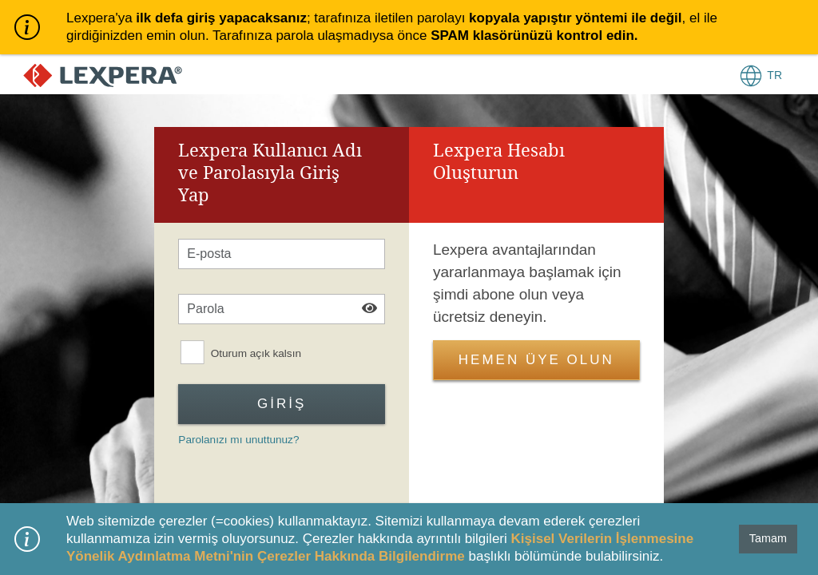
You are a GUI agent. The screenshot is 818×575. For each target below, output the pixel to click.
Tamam (768, 538)
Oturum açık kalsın (256, 353)
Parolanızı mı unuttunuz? (238, 440)
